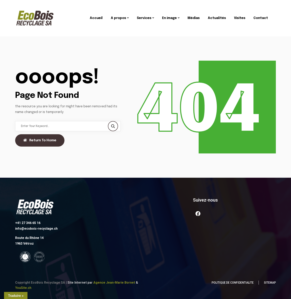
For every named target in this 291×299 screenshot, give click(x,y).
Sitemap (270, 282)
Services (144, 18)
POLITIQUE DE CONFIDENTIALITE (233, 282)
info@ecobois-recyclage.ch (36, 228)
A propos (118, 18)
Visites (239, 18)
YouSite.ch (23, 288)
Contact (260, 18)
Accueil (96, 18)
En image (169, 18)
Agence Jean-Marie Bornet (114, 282)
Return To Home (39, 140)
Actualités (217, 18)
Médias (194, 18)
